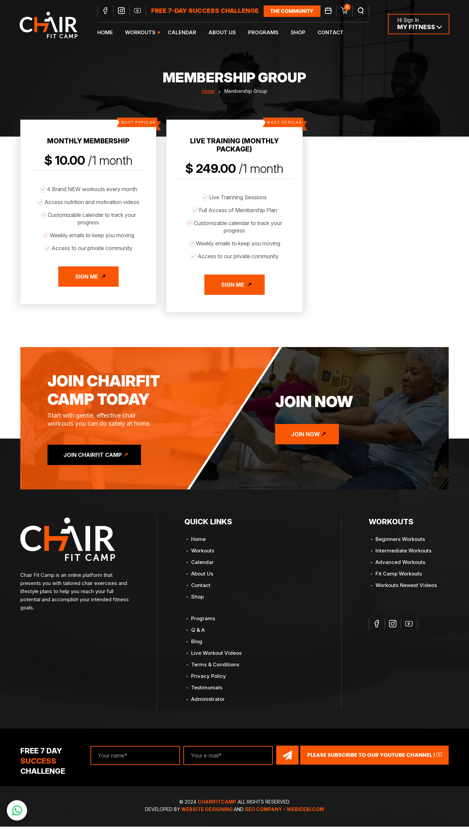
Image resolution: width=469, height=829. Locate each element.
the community (292, 11)
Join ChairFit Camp (93, 457)
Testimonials (206, 690)
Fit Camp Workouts (398, 576)
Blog (196, 644)
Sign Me (86, 280)
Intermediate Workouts (403, 553)
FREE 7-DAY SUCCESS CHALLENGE (206, 11)
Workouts (141, 32)
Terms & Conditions (215, 667)
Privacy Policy (208, 678)
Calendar (183, 32)
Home (106, 32)
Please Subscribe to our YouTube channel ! (374, 757)
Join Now (306, 436)
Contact (332, 32)
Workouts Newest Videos (406, 587)
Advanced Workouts (400, 564)
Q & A (198, 632)
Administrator (208, 701)
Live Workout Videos (216, 655)
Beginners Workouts (400, 541)
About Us (223, 32)
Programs (264, 32)
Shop (299, 32)
